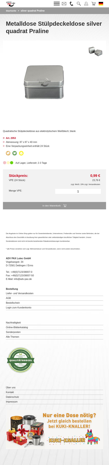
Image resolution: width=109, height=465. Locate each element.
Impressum (12, 401)
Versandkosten (94, 184)
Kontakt (10, 392)
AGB (8, 298)
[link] (64, 3)
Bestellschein (13, 303)
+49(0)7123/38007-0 (21, 272)
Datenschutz (12, 397)
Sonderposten (13, 332)
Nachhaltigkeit (13, 322)
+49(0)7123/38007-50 (22, 275)
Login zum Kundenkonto (18, 307)
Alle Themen (12, 337)
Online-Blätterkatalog (17, 327)
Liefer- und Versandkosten (19, 293)
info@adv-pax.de (23, 279)
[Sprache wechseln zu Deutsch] (101, 3)
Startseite (11, 10)
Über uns (10, 387)
